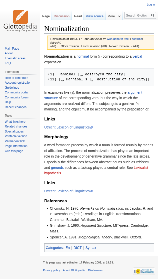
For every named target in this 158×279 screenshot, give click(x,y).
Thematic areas (15, 58)
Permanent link (15, 141)
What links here (15, 121)
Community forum (16, 97)
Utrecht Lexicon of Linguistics (67, 127)
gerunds (57, 167)
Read (78, 16)
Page (46, 16)
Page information (16, 146)
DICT (78, 247)
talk (127, 38)
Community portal (16, 92)
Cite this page (14, 151)
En (68, 247)
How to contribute (16, 78)
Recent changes (15, 107)
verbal (137, 56)
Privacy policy (51, 269)
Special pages (14, 131)
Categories (54, 247)
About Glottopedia (74, 269)
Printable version (16, 136)
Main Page (12, 48)
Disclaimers (95, 269)
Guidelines (12, 87)
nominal (82, 56)
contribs (137, 38)
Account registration (18, 82)
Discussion (62, 16)
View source (95, 16)
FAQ (8, 63)
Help (8, 102)
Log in (151, 4)
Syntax (91, 247)
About (8, 53)
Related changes (16, 126)
